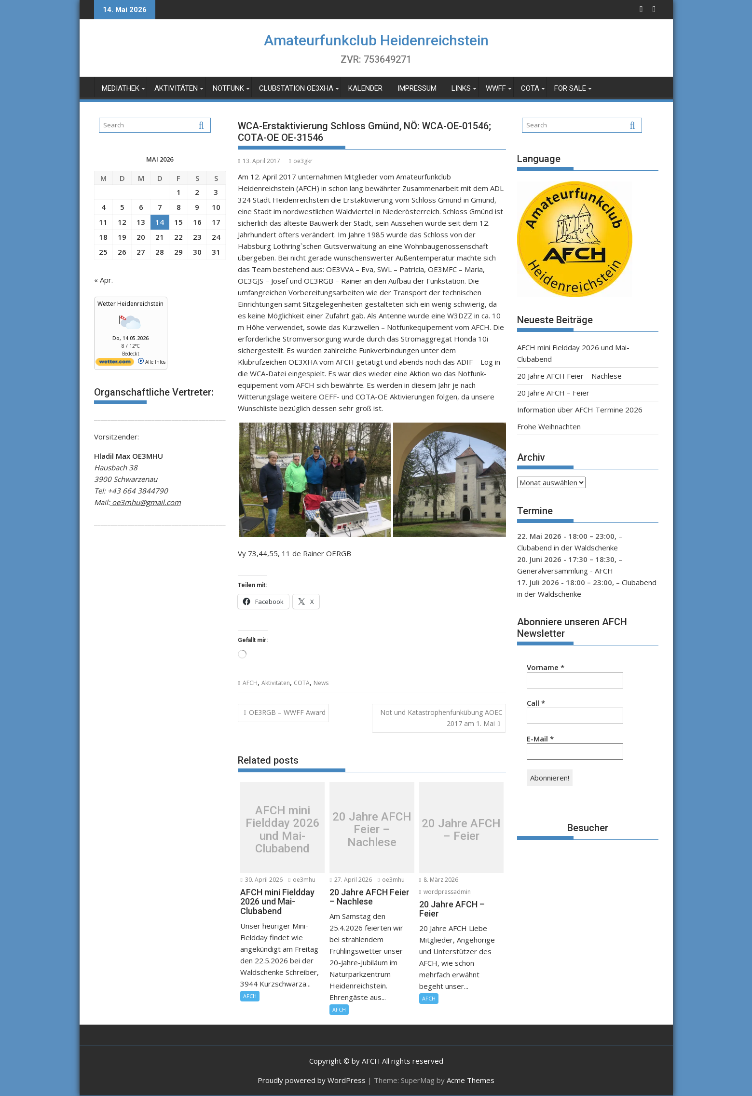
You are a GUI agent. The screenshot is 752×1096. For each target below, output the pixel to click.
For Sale (570, 88)
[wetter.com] (115, 363)
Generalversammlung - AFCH (565, 570)
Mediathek (120, 88)
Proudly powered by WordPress (312, 1080)
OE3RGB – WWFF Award (287, 712)
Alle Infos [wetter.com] (151, 361)
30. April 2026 (261, 880)
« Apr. (103, 280)
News (321, 683)
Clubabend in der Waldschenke (567, 547)
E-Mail (540, 738)
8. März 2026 (438, 880)
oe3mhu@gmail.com (145, 502)
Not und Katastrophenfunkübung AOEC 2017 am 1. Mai (441, 717)
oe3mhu (301, 880)
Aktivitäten (176, 88)
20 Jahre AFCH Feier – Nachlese (371, 829)
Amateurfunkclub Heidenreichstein (376, 40)
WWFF (496, 88)
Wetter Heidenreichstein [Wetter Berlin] (130, 304)
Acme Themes (470, 1080)
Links (461, 88)
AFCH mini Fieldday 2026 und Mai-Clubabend (283, 829)
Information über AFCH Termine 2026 (580, 409)
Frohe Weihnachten (549, 426)
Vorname (545, 667)
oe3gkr (301, 161)
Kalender (365, 88)
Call (536, 703)
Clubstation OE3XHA (296, 88)
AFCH (250, 683)
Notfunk (228, 88)
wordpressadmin (445, 892)
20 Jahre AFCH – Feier (461, 830)
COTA (530, 88)
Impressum (417, 88)
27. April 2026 (350, 880)
